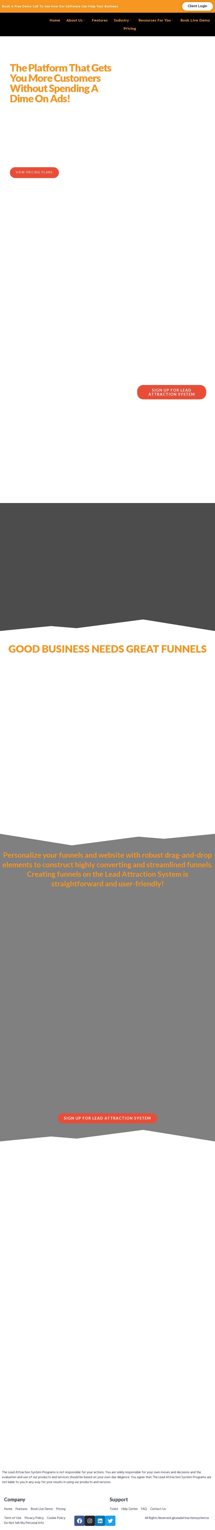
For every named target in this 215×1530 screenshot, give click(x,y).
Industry (123, 20)
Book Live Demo (195, 20)
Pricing (129, 28)
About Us (76, 20)
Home (54, 20)
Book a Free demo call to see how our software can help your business (60, 6)
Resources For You (156, 20)
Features (100, 20)
